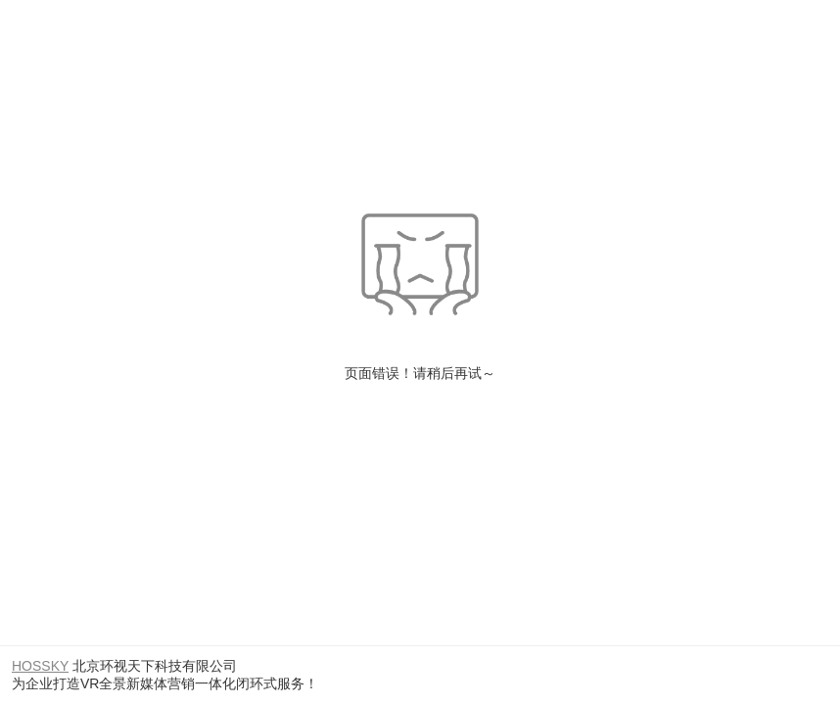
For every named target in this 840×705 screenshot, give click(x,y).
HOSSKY (40, 666)
